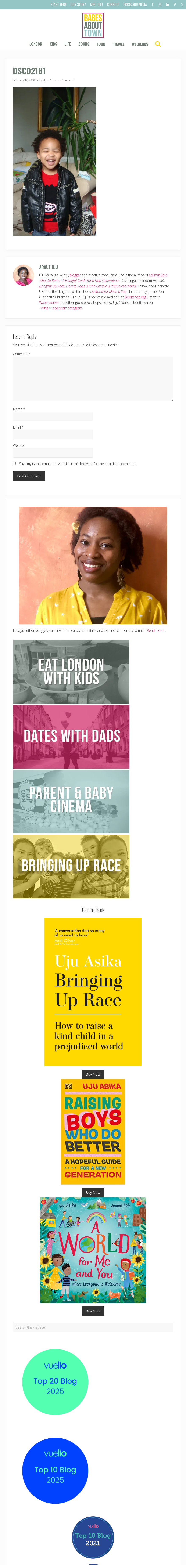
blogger (75, 275)
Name (19, 409)
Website (19, 445)
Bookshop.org (135, 297)
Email (18, 427)
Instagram (74, 308)
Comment (21, 353)
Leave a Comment (63, 80)
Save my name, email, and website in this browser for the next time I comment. (77, 463)
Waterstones (49, 302)
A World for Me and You (109, 291)
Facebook (58, 308)
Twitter (44, 308)
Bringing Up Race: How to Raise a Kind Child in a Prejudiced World (87, 286)
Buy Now (93, 1074)
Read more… (156, 630)
